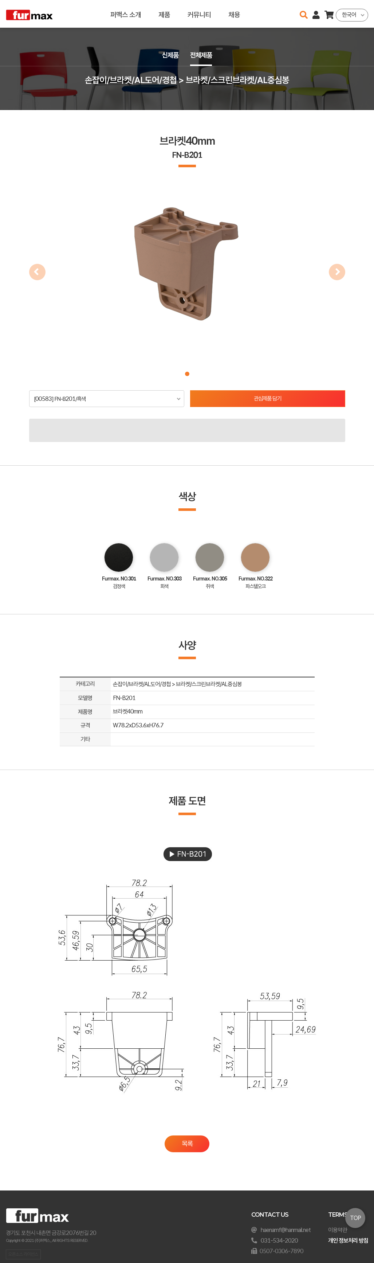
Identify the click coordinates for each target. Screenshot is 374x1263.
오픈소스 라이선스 (23, 1254)
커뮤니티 (199, 13)
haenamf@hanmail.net (286, 1230)
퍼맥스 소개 (125, 13)
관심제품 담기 (267, 398)
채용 (234, 13)
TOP (355, 1218)
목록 (187, 1144)
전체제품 (201, 55)
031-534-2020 (279, 1240)
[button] (187, 374)
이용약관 (337, 1230)
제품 (164, 13)
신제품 (169, 55)
